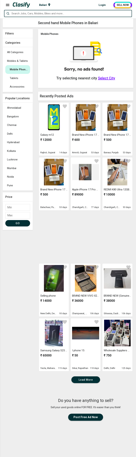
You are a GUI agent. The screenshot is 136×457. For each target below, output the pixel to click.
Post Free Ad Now (85, 417)
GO (18, 223)
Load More (86, 379)
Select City (106, 78)
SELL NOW (123, 5)
